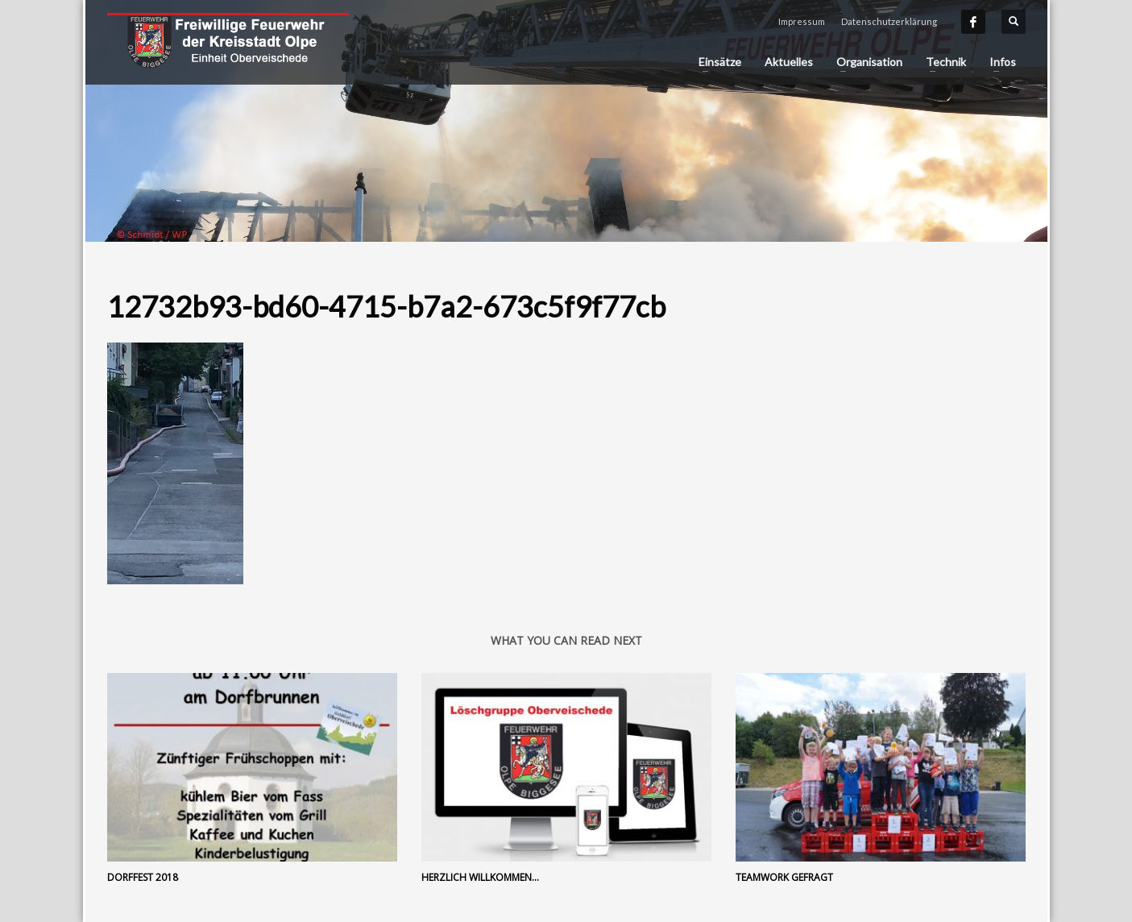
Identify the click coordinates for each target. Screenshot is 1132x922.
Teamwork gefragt (784, 877)
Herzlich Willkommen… (480, 877)
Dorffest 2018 (142, 877)
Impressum (801, 21)
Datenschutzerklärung (889, 21)
